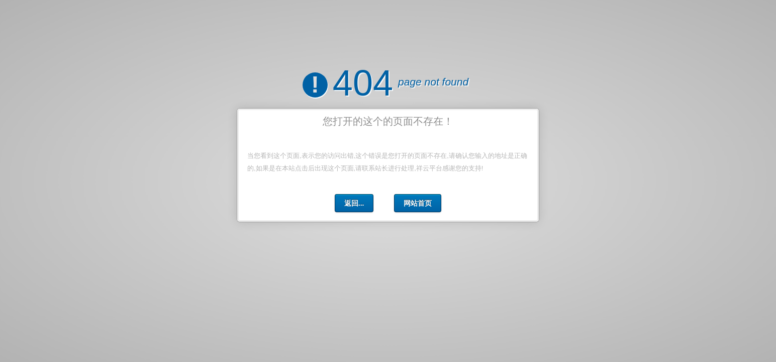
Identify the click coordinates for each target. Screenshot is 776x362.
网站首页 (418, 203)
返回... (354, 203)
